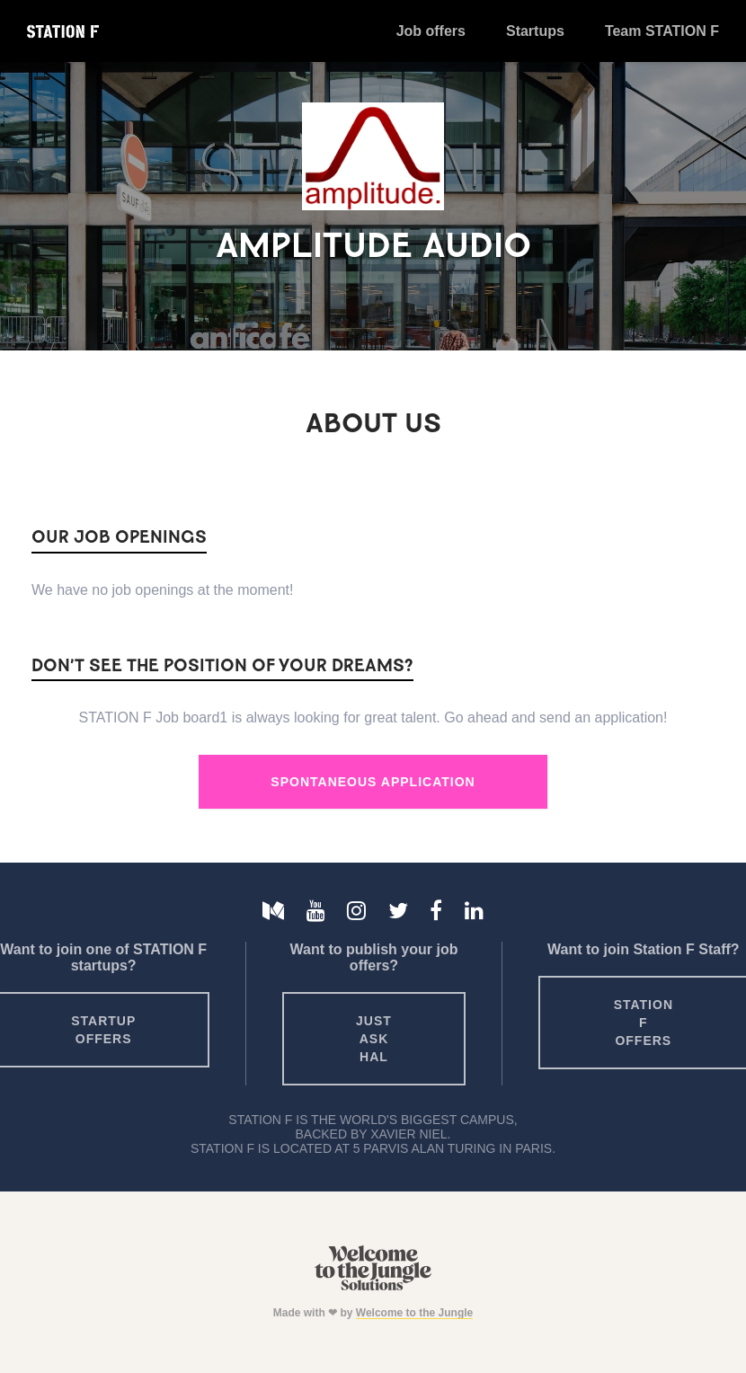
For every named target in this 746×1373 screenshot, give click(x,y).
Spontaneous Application (373, 782)
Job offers (431, 31)
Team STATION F (662, 31)
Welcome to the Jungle (414, 1313)
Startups (535, 31)
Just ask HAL (374, 1039)
